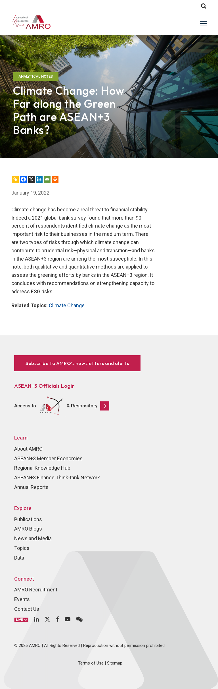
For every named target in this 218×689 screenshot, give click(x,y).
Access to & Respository (61, 406)
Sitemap (114, 663)
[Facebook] (23, 179)
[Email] (47, 179)
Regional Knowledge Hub (42, 468)
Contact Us (26, 609)
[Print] (55, 179)
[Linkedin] (39, 179)
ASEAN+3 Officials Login (44, 386)
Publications (28, 519)
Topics (22, 548)
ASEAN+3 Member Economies (48, 458)
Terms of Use (91, 663)
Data (19, 558)
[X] (31, 179)
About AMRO (28, 449)
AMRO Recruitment (35, 590)
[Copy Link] (15, 179)
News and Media (33, 538)
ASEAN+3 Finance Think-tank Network (57, 477)
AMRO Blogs (28, 529)
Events (22, 599)
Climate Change (67, 305)
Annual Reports (31, 487)
